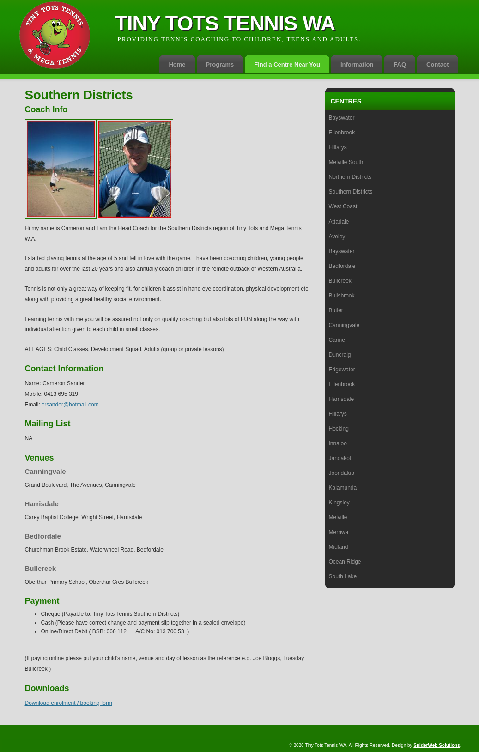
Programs (220, 64)
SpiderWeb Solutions (436, 745)
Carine (337, 340)
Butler (336, 310)
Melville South (346, 162)
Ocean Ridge (345, 561)
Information (357, 64)
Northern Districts (350, 177)
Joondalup (341, 473)
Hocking (339, 428)
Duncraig (340, 355)
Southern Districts (351, 191)
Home (177, 64)
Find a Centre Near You (287, 64)
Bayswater (342, 118)
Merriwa (339, 532)
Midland (338, 547)
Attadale (339, 221)
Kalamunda (343, 488)
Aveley (337, 236)
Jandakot (340, 458)
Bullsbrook (342, 295)
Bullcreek (340, 281)
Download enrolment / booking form (68, 703)
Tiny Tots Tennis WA (225, 23)
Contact (437, 64)
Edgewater (342, 369)
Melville (338, 517)
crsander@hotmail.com (70, 404)
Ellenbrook (342, 132)
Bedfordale (342, 266)
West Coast (343, 206)
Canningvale (344, 325)
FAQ (400, 64)
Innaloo (338, 443)
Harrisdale (341, 399)
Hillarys (338, 147)
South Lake (343, 576)
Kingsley (339, 502)
